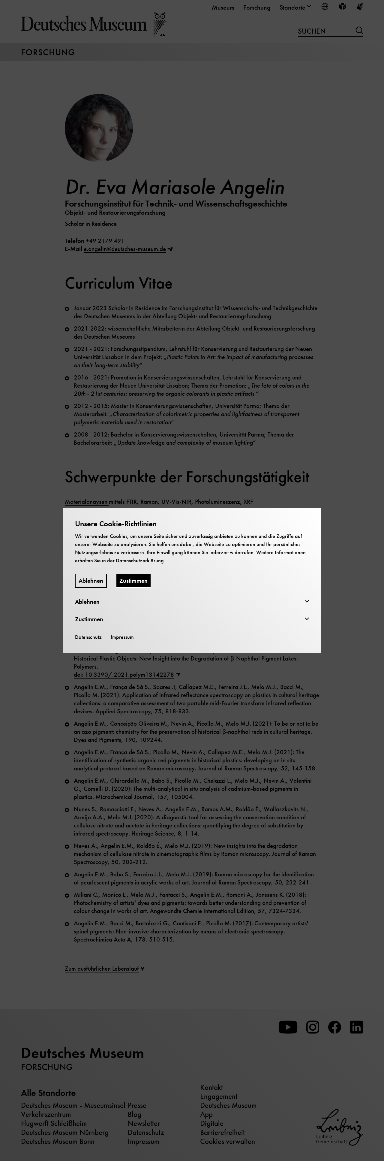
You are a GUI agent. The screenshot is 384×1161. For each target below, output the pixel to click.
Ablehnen (91, 581)
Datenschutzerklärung (140, 560)
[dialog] (192, 580)
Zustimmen (133, 581)
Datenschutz (88, 637)
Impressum (122, 637)
